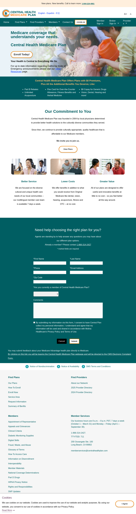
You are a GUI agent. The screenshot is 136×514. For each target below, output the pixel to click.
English (41, 13)
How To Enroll (14, 388)
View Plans (68, 149)
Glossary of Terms (16, 450)
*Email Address (77, 268)
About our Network (79, 383)
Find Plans (20, 22)
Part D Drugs (14, 477)
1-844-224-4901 (88, 4)
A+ (125, 14)
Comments (38, 300)
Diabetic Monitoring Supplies (21, 436)
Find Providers (37, 22)
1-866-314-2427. (78, 433)
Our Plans (12, 383)
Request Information (17, 402)
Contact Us (68, 22)
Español (50, 13)
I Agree (125, 504)
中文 (58, 13)
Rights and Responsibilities (20, 487)
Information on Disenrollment (21, 459)
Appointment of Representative (22, 422)
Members (53, 22)
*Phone (36, 268)
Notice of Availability (70, 366)
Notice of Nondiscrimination (42, 366)
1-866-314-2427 (84, 245)
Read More (7, 510)
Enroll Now (13, 392)
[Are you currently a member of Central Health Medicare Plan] (46, 294)
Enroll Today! (22, 54)
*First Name (38, 259)
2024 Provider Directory (81, 392)
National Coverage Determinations (23, 473)
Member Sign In (100, 22)
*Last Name (75, 259)
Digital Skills (13, 440)
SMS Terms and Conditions (98, 366)
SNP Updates (14, 491)
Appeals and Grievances (19, 426)
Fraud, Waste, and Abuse (19, 445)
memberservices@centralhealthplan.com (89, 451)
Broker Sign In (113, 22)
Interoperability (14, 463)
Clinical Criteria (15, 431)
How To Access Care (17, 454)
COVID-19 (81, 22)
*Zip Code (37, 277)
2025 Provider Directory (81, 388)
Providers (127, 22)
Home (6, 22)
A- (131, 14)
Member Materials (16, 468)
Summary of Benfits (17, 406)
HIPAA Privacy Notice (17, 482)
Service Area (14, 397)
